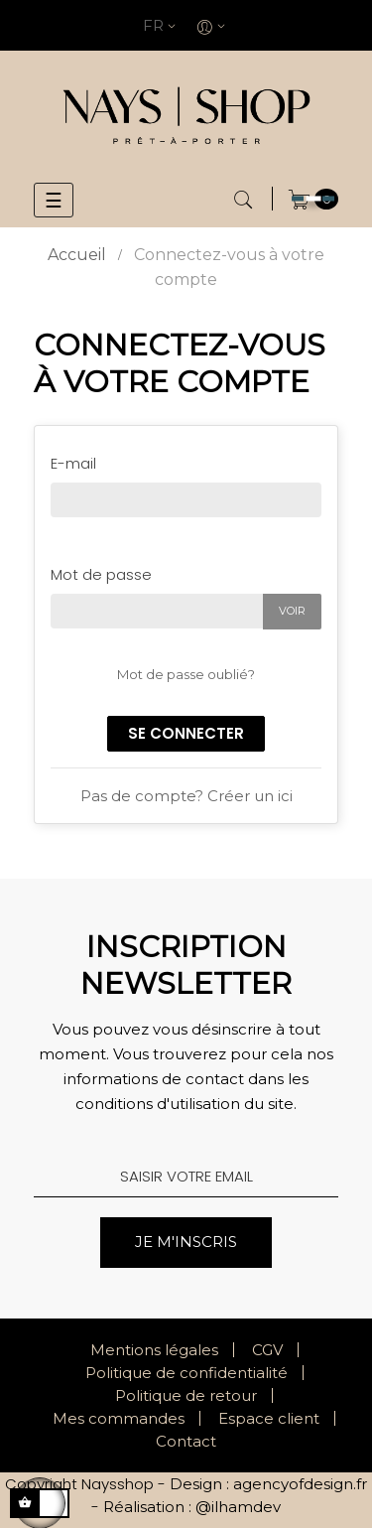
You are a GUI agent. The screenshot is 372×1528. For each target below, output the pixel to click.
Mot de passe (101, 574)
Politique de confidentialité (186, 1372)
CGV (267, 1349)
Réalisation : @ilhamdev (192, 1506)
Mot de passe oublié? (186, 674)
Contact (186, 1441)
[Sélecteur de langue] (162, 26)
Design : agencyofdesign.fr (268, 1483)
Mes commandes (119, 1418)
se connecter (186, 733)
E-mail (73, 463)
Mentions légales (154, 1349)
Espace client (268, 1418)
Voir (292, 611)
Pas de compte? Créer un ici (186, 795)
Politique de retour (186, 1395)
